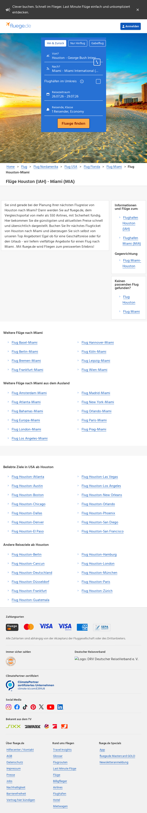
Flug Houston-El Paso (28, 531)
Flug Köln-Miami (94, 352)
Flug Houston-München (99, 573)
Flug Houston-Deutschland (32, 573)
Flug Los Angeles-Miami (30, 438)
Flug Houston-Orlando (98, 504)
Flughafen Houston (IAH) (130, 223)
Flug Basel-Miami (24, 343)
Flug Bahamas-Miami (27, 411)
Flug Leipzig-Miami (96, 361)
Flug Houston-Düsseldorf (30, 582)
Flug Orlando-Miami (96, 411)
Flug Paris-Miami (94, 420)
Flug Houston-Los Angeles (101, 486)
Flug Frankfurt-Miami (27, 370)
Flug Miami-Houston (132, 263)
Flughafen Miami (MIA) (132, 241)
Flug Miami (131, 312)
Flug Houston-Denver (28, 522)
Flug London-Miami (26, 429)
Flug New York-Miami (98, 402)
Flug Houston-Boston (28, 495)
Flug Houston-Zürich (97, 591)
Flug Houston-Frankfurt (29, 591)
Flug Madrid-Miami (96, 393)
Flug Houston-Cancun (28, 564)
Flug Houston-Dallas (27, 513)
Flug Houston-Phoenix (98, 513)
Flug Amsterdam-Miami (29, 393)
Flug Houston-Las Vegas (100, 477)
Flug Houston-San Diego (100, 522)
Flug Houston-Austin (27, 486)
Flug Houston (129, 299)
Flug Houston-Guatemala (30, 600)
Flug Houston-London (98, 564)
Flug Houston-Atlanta (28, 477)
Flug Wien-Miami (94, 370)
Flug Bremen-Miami (26, 361)
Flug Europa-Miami (26, 420)
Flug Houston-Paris (96, 582)
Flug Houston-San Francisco (103, 531)
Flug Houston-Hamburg (99, 555)
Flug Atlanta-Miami (26, 402)
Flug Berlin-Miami (25, 352)
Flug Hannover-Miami (98, 343)
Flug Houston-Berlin (27, 555)
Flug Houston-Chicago (28, 504)
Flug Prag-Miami (94, 429)
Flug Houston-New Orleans (102, 495)
